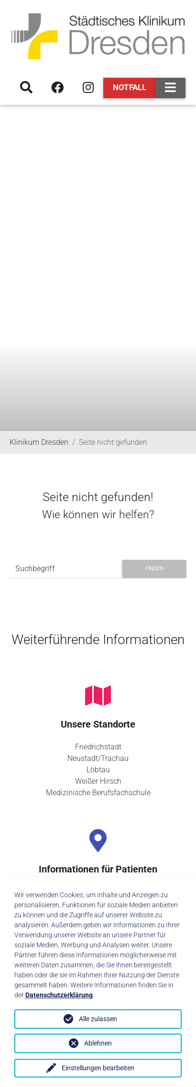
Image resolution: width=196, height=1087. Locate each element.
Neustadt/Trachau (98, 758)
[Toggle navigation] (170, 88)
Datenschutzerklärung (59, 995)
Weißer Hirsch (98, 781)
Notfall (129, 87)
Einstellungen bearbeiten (98, 1068)
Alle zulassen (98, 1019)
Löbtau (98, 769)
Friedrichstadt (98, 746)
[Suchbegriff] (65, 569)
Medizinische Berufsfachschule (98, 792)
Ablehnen (98, 1043)
